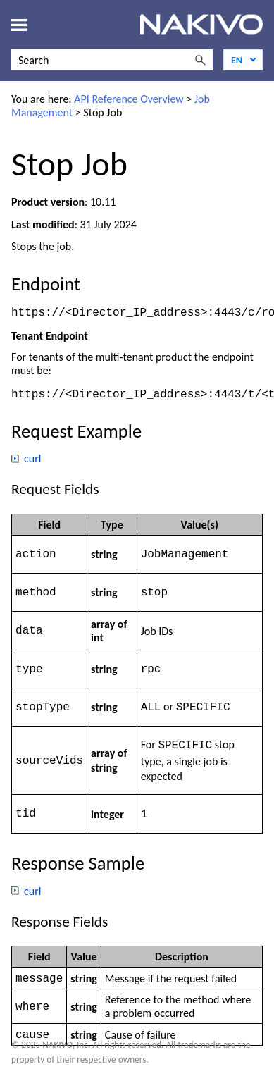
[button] (200, 59)
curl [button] (26, 459)
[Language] (243, 59)
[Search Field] (112, 59)
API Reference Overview (129, 99)
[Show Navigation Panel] (19, 25)
